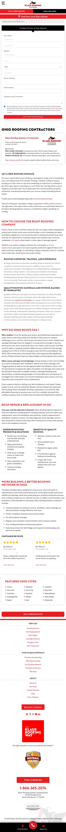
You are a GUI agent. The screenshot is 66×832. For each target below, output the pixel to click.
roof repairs (15, 240)
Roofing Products (33, 639)
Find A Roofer (33, 780)
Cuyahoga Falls (12, 597)
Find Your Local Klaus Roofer (34, 16)
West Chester (49, 597)
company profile (15, 160)
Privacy (9, 112)
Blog (33, 693)
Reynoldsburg (50, 593)
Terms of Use (56, 110)
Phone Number (9, 78)
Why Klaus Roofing (33, 661)
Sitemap (58, 818)
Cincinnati (10, 590)
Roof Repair (33, 635)
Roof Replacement (33, 632)
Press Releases (33, 697)
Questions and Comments (13, 96)
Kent (27, 600)
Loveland (48, 587)
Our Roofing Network (33, 664)
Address (6, 51)
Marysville (48, 590)
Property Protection (33, 668)
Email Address (9, 87)
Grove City (29, 590)
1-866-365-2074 (49, 11)
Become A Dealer (33, 707)
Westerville (48, 600)
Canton (9, 587)
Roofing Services (33, 628)
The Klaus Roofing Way (33, 657)
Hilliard (28, 597)
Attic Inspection (33, 646)
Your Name (8, 35)
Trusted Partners (33, 690)
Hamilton (29, 593)
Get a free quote (16, 11)
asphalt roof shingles (23, 300)
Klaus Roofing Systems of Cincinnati (22, 137)
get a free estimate (33, 614)
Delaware (29, 587)
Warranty (33, 671)
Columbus (10, 593)
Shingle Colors (33, 642)
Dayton (9, 600)
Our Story (33, 686)
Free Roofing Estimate (43, 198)
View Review (8, 565)
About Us (33, 683)
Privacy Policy (36, 818)
